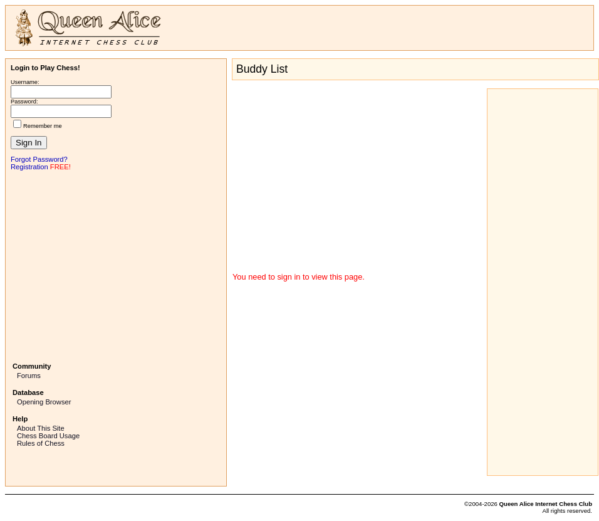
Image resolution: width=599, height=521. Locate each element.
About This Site (41, 428)
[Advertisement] (116, 265)
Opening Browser (44, 402)
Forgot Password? (39, 159)
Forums (29, 375)
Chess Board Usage (48, 435)
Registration (29, 167)
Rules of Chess (41, 443)
